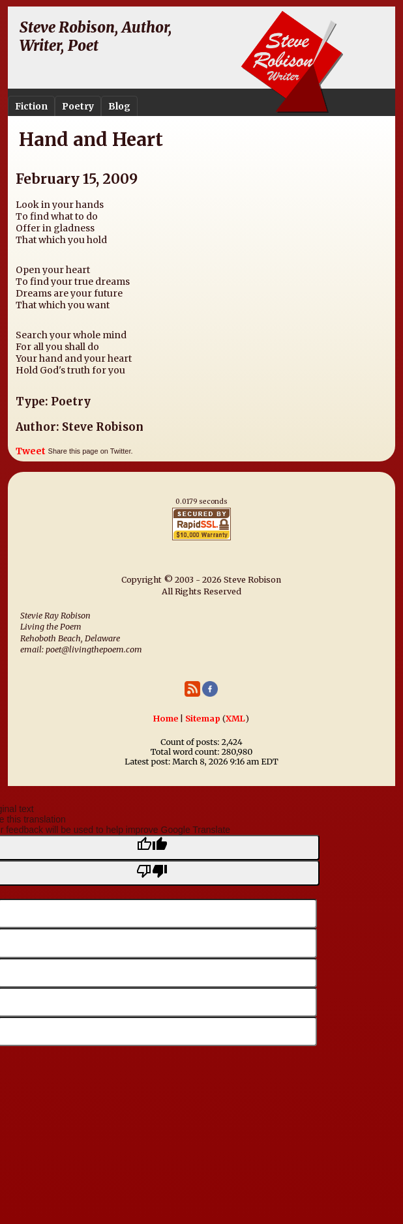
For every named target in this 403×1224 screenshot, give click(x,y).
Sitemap (202, 718)
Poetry (78, 106)
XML (235, 718)
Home (165, 718)
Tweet (31, 451)
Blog (119, 106)
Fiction (31, 106)
